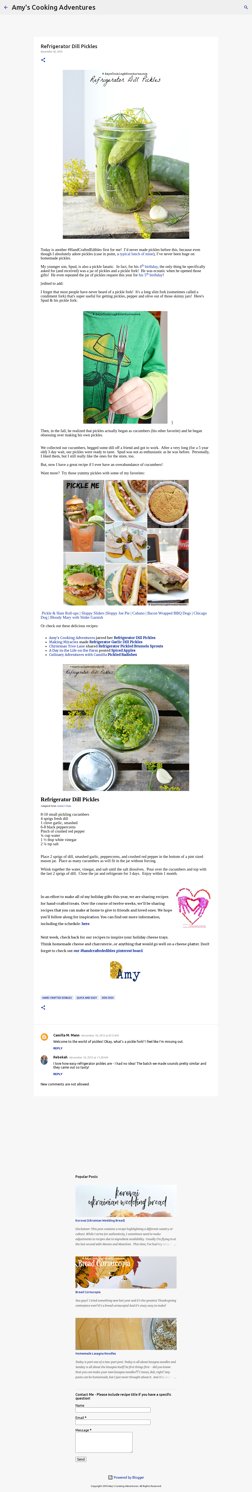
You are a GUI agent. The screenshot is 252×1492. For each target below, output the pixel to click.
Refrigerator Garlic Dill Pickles (115, 642)
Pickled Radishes (122, 654)
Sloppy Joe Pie (118, 613)
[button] (43, 60)
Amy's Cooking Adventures (53, 7)
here (85, 924)
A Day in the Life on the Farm (73, 650)
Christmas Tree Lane (67, 646)
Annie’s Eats (64, 805)
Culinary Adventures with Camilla (78, 654)
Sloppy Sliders (92, 613)
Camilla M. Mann (66, 1035)
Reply (58, 1048)
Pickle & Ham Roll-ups (60, 613)
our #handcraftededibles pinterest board (108, 951)
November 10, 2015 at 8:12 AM (99, 1035)
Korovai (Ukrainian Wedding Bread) (100, 1220)
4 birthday (148, 266)
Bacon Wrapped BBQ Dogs (169, 613)
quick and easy (87, 997)
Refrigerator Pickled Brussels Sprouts (130, 646)
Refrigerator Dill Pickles (134, 638)
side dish (108, 997)
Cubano (138, 613)
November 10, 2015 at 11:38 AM (88, 1057)
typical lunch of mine (136, 254)
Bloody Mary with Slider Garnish (76, 617)
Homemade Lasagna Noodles (95, 1353)
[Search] (101, 7)
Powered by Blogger (126, 1477)
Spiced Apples (123, 650)
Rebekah (60, 1057)
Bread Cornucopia (88, 1292)
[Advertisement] (126, 1132)
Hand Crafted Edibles (57, 997)
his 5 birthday (151, 275)
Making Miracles (63, 642)
